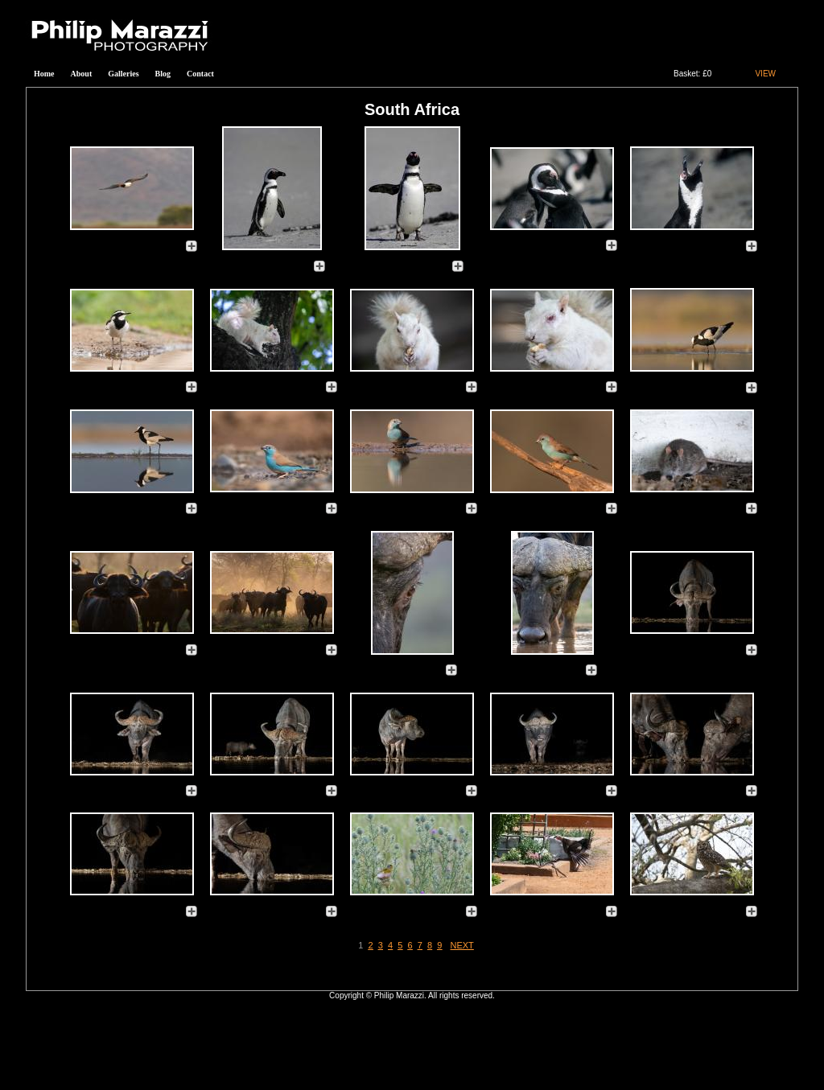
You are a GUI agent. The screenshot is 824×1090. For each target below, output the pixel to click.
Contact (200, 73)
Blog (163, 73)
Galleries (123, 73)
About (82, 73)
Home (44, 73)
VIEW (765, 73)
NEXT (462, 945)
